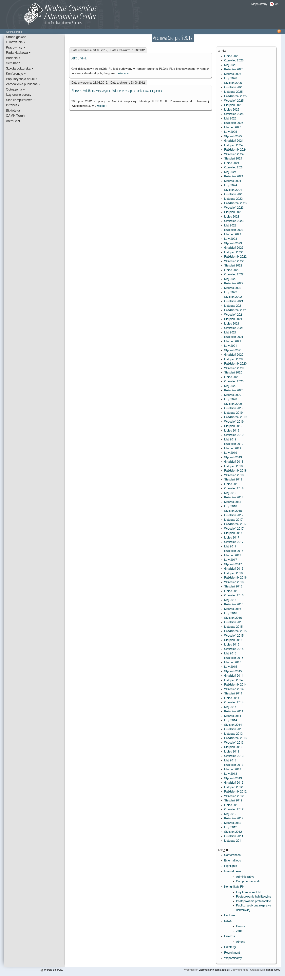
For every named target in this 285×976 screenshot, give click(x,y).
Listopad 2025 (233, 91)
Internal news (232, 871)
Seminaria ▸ (14, 63)
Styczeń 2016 (233, 617)
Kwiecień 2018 (233, 497)
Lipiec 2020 (231, 377)
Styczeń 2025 (233, 136)
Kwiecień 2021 (233, 336)
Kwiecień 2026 (233, 69)
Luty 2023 (230, 238)
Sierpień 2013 (233, 747)
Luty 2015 (230, 666)
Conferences (232, 855)
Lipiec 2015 (231, 644)
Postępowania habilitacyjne (253, 896)
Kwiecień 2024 (233, 176)
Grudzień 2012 (233, 782)
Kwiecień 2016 (233, 604)
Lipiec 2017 (231, 537)
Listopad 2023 (233, 198)
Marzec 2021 (232, 341)
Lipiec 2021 (231, 323)
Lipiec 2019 (231, 430)
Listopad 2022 (233, 252)
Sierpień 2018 (233, 479)
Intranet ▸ (13, 105)
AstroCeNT (14, 121)
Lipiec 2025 (231, 109)
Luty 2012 (230, 827)
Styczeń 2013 (233, 778)
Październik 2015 (235, 631)
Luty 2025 (230, 131)
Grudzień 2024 (233, 140)
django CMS (273, 969)
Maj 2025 (230, 118)
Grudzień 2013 (233, 729)
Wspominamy (233, 958)
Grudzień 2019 (233, 408)
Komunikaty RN (234, 886)
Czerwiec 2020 (234, 381)
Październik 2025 (235, 96)
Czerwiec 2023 (234, 221)
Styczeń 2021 (233, 350)
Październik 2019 (235, 417)
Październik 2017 (235, 524)
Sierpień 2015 (233, 640)
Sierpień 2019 (233, 426)
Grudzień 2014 (233, 675)
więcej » (123, 73)
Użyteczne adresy (18, 94)
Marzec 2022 (232, 287)
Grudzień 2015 (233, 622)
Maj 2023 (230, 225)
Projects (229, 936)
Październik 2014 (235, 684)
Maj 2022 (230, 279)
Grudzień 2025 (233, 87)
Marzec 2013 (232, 769)
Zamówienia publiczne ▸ (23, 84)
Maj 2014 (230, 707)
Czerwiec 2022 (234, 274)
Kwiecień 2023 (233, 229)
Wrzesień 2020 (234, 368)
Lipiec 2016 (231, 591)
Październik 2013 (235, 738)
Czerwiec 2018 (234, 488)
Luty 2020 (230, 399)
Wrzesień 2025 (234, 100)
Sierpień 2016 (233, 586)
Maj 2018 (230, 493)
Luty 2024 (230, 185)
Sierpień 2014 (233, 693)
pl (272, 4)
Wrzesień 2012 (234, 796)
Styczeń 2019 (233, 457)
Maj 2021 (230, 332)
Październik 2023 (235, 203)
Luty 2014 (230, 720)
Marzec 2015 (232, 662)
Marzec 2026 (232, 74)
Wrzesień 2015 (234, 635)
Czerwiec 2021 (234, 328)
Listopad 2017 (233, 519)
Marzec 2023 (232, 234)
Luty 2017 (230, 559)
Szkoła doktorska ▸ (20, 68)
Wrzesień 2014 (234, 689)
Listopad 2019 (233, 412)
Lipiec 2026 (231, 56)
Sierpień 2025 (233, 105)
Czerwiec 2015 (234, 648)
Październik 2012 (235, 791)
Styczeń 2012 (233, 831)
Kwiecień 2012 (233, 818)
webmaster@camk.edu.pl (214, 969)
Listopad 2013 (233, 733)
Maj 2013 (230, 760)
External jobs (232, 860)
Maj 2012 (230, 814)
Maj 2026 (230, 65)
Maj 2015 (230, 653)
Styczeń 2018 (233, 510)
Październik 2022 (235, 256)
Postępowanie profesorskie (253, 901)
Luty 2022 (230, 292)
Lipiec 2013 (231, 751)
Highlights (230, 865)
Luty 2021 (230, 345)
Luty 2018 (230, 506)
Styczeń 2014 (233, 724)
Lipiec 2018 (231, 484)
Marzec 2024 (232, 181)
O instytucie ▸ (16, 42)
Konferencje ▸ (16, 73)
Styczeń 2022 (233, 296)
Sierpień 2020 (233, 372)
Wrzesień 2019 (234, 421)
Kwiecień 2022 (233, 283)
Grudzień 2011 (233, 836)
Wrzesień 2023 (234, 207)
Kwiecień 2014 (233, 711)
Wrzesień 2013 (234, 742)
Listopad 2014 (233, 680)
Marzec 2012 (232, 822)
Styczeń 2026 (233, 82)
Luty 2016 (230, 613)
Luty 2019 (230, 452)
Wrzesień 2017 (234, 528)
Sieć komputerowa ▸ (20, 100)
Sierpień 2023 (233, 212)
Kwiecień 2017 (233, 550)
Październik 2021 (235, 310)
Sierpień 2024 (233, 158)
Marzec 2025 (232, 127)
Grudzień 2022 (233, 247)
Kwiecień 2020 (233, 390)
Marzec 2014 (232, 715)
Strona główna (16, 37)
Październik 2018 (235, 470)
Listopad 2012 (233, 787)
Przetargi (230, 947)
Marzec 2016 (232, 608)
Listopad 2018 (233, 466)
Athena (240, 941)
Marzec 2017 (232, 555)
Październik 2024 (235, 149)
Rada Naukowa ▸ (18, 52)
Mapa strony (259, 4)
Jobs (239, 930)
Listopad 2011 (233, 840)
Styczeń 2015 (233, 671)
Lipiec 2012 (231, 805)
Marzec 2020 (232, 394)
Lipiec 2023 (231, 216)
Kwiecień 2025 (233, 122)
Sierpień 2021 (233, 319)
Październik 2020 (235, 363)
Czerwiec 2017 (234, 542)
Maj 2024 (230, 172)
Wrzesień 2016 (234, 582)
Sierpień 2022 (233, 265)
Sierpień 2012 (233, 800)
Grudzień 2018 (233, 461)
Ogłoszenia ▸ (15, 89)
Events (240, 926)
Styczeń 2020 (233, 403)
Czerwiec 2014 (234, 702)
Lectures (230, 915)
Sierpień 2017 (233, 533)
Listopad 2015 (233, 626)
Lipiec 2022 (231, 270)
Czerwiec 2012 (234, 809)
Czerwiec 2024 (234, 167)
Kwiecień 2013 (233, 764)
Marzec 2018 (232, 501)
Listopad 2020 (233, 359)
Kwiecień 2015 (233, 657)
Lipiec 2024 (231, 163)
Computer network (248, 881)
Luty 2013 (230, 773)
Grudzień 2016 (233, 568)
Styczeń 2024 (233, 189)
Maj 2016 (230, 600)
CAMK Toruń (15, 115)
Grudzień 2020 (233, 354)
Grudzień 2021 (233, 301)
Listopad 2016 (233, 573)
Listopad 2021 (233, 305)
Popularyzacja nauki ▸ (22, 79)
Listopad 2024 (233, 145)
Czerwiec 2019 (234, 435)
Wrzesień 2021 (234, 314)
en (276, 4)
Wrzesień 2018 (234, 475)
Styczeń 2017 (233, 564)
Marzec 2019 (232, 448)
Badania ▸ (13, 58)
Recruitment (232, 952)
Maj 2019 (230, 439)
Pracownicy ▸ (15, 47)
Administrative (245, 876)
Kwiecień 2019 (233, 443)
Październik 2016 (235, 577)
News (228, 921)
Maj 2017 (230, 546)
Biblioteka (13, 110)
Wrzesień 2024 (234, 154)
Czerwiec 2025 (234, 114)
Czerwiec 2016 (234, 595)
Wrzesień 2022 (234, 261)
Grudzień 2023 (233, 194)
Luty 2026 (230, 78)
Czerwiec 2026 (234, 60)
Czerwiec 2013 (234, 755)
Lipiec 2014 (231, 698)
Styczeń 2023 (233, 243)
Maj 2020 (230, 386)
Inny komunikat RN (248, 892)
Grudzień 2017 (233, 515)
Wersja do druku (52, 969)
